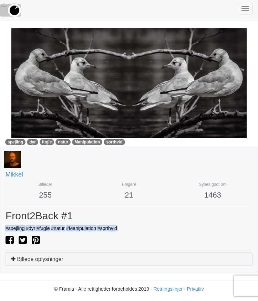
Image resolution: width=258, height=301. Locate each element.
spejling (15, 142)
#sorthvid (107, 228)
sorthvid (114, 142)
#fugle (43, 228)
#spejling (15, 228)
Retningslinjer (168, 289)
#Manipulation (81, 228)
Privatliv (195, 289)
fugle (47, 142)
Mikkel (14, 174)
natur (63, 142)
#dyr (30, 228)
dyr (32, 142)
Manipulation (87, 142)
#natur (58, 228)
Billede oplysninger (37, 259)
